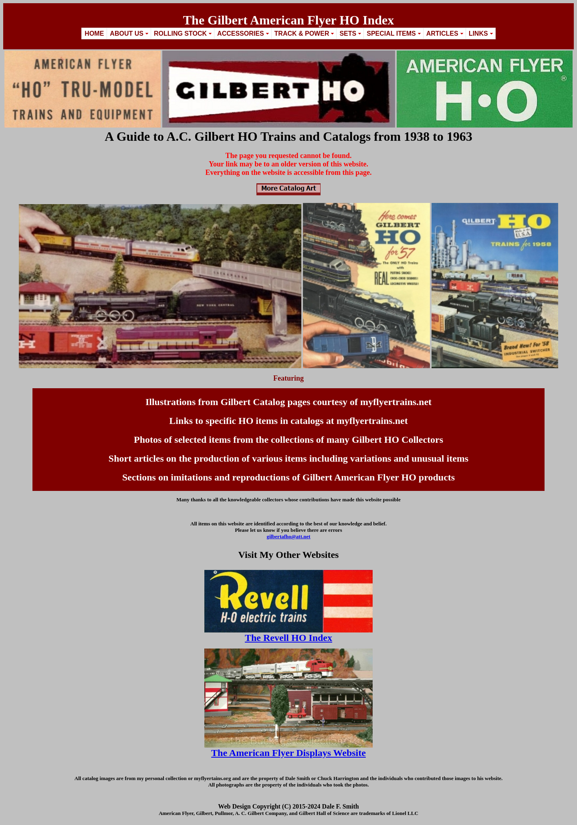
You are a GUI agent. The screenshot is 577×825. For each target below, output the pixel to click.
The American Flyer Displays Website (288, 753)
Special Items (391, 33)
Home (94, 33)
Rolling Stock (180, 33)
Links (478, 33)
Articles (442, 33)
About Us (126, 33)
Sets (347, 33)
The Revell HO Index (288, 637)
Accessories (240, 33)
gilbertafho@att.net (288, 536)
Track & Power (301, 33)
